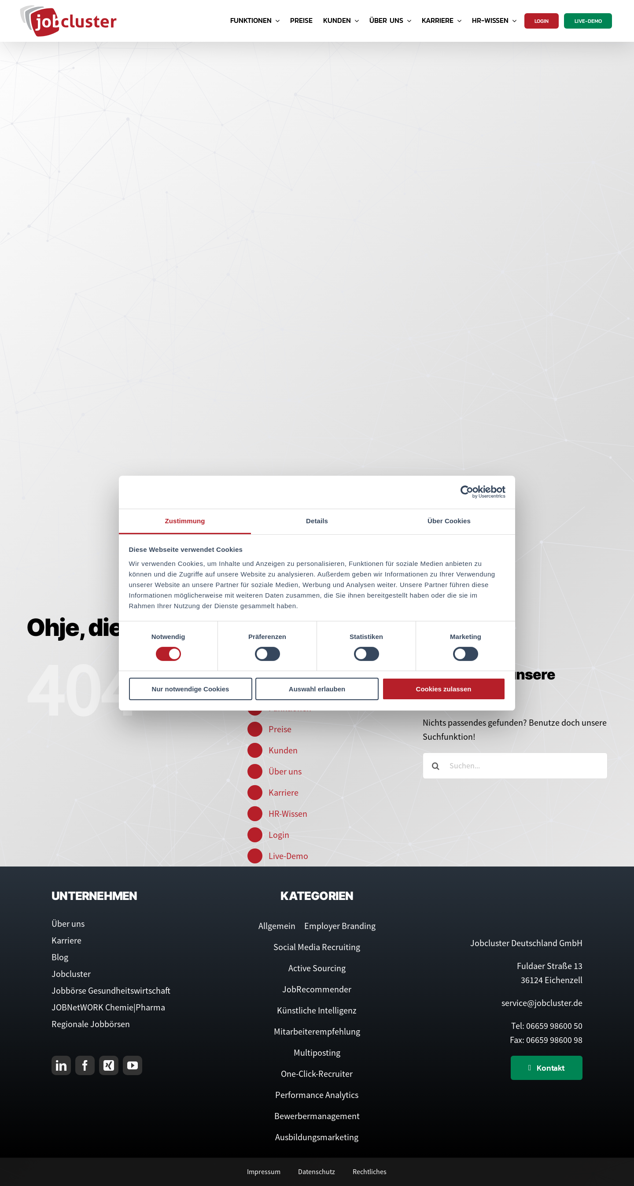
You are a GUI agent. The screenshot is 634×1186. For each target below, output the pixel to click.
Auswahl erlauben (317, 689)
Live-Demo (288, 855)
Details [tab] (317, 520)
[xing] (108, 1065)
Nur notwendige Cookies (190, 689)
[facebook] (85, 1065)
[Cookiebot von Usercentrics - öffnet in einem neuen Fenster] (466, 492)
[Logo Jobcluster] (68, 8)
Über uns (285, 771)
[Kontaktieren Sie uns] (546, 1068)
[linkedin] (61, 1065)
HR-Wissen (288, 813)
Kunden (283, 750)
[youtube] (132, 1065)
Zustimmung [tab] (185, 520)
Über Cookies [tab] (449, 520)
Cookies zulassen (444, 689)
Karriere (284, 792)
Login (279, 834)
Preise (280, 728)
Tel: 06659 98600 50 (546, 1025)
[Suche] (436, 766)
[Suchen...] (515, 766)
